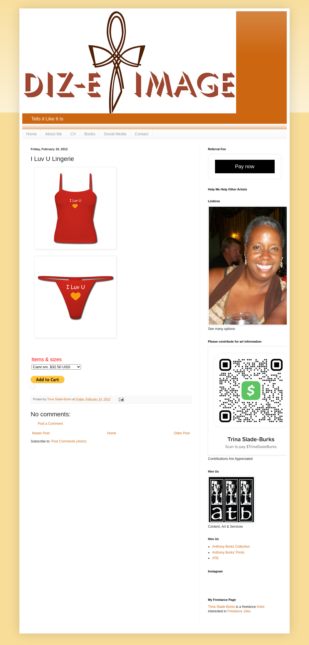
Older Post (182, 433)
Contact (141, 134)
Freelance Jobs (238, 611)
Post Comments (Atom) (68, 441)
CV (73, 134)
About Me (53, 134)
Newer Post (41, 433)
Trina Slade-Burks (221, 607)
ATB (215, 558)
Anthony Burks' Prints (228, 552)
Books (89, 134)
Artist (260, 607)
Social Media (115, 134)
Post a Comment (50, 424)
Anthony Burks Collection (231, 547)
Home (31, 134)
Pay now (244, 166)
